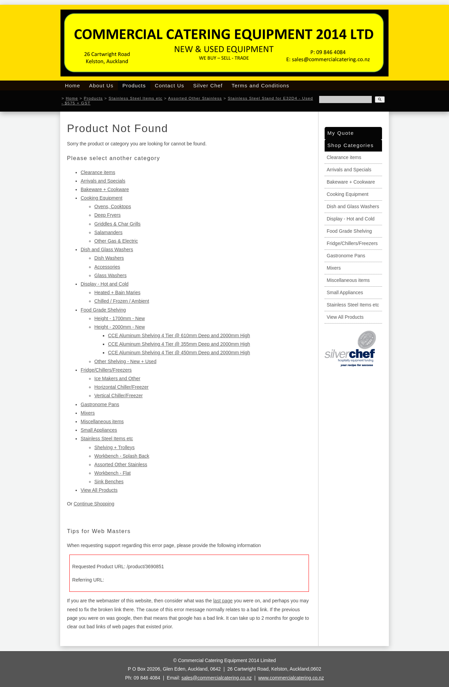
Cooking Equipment (101, 198)
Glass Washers (110, 275)
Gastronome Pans (100, 404)
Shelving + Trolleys (114, 447)
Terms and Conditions (260, 85)
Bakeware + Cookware (105, 189)
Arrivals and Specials (103, 181)
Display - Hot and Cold (104, 284)
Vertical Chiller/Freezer (118, 395)
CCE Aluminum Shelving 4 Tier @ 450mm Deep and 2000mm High (179, 352)
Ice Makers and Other (117, 378)
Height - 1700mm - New (119, 318)
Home (72, 85)
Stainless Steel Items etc (136, 98)
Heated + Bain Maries (117, 292)
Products (134, 85)
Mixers (88, 413)
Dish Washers (109, 258)
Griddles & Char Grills (117, 224)
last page (223, 600)
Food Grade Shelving (103, 310)
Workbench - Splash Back (121, 456)
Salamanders (108, 232)
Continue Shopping (93, 503)
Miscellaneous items (102, 421)
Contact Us (169, 85)
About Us (101, 85)
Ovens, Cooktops (112, 206)
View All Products (99, 490)
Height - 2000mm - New (119, 327)
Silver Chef (208, 85)
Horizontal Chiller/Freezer (121, 387)
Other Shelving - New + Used (125, 361)
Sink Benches (109, 481)
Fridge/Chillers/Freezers (106, 370)
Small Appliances (99, 430)
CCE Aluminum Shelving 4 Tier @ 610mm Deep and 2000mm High (179, 335)
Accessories (107, 267)
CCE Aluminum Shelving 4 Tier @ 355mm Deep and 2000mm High (179, 344)
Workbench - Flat (112, 473)
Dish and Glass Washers (107, 249)
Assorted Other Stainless (195, 98)
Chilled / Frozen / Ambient (121, 301)
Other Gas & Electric (116, 241)
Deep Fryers (107, 215)
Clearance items (98, 172)
